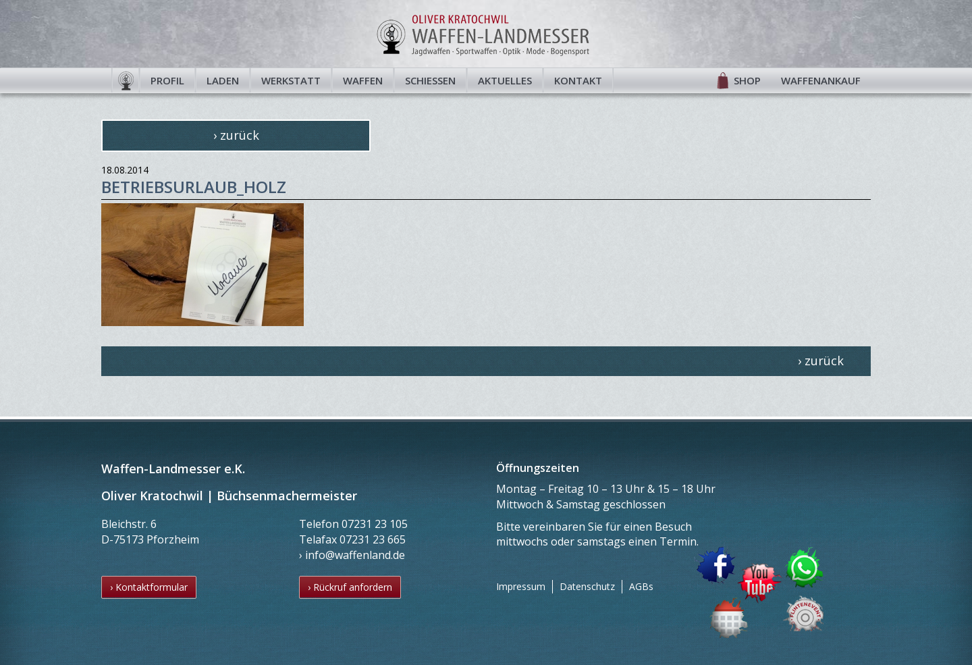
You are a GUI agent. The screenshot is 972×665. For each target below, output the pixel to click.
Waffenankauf (821, 80)
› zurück (236, 135)
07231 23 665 (373, 539)
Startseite (125, 80)
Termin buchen (730, 617)
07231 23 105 (375, 523)
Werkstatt (291, 80)
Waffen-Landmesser (486, 34)
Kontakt (578, 80)
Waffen (363, 80)
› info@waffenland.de (352, 555)
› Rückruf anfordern (350, 587)
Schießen (430, 80)
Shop (747, 80)
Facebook (715, 565)
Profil (167, 80)
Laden (223, 80)
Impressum (520, 586)
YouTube (759, 583)
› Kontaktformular (149, 587)
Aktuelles (505, 80)
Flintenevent (801, 610)
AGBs (641, 586)
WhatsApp (805, 566)
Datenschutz (587, 586)
